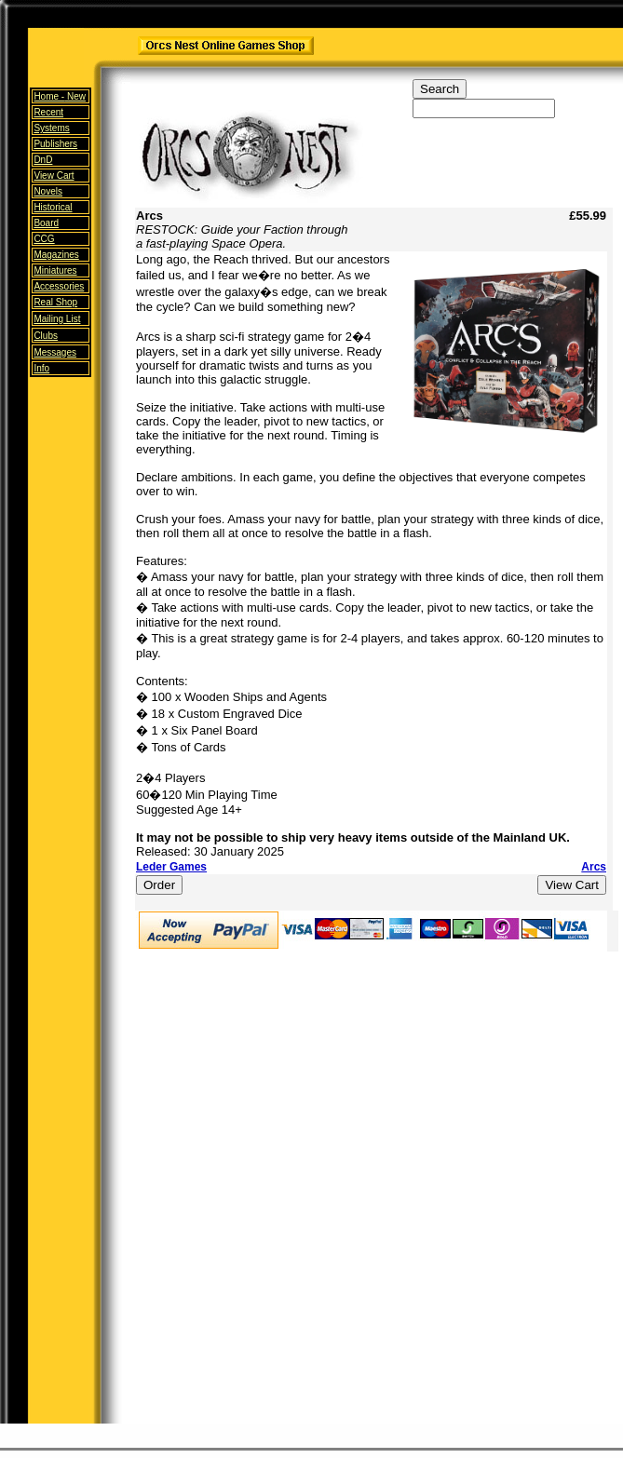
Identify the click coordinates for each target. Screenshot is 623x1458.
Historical (53, 207)
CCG (44, 239)
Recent (48, 112)
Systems (51, 128)
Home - (60, 96)
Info (41, 368)
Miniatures (55, 270)
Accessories (59, 286)
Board (46, 223)
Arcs (593, 866)
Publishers (55, 144)
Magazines (56, 255)
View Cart (54, 175)
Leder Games (171, 866)
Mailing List (57, 319)
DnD (43, 160)
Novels (48, 191)
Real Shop (55, 302)
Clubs (46, 336)
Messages (55, 352)
